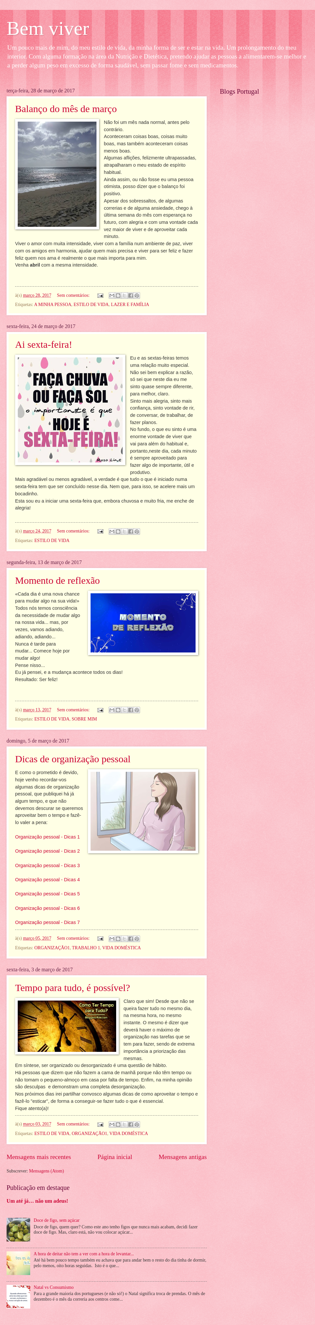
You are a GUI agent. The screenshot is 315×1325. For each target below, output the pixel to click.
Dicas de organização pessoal (73, 758)
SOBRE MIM (84, 719)
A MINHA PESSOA (52, 304)
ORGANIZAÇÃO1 (52, 947)
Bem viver (48, 28)
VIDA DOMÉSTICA (121, 947)
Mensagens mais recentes (39, 1156)
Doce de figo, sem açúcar (57, 1220)
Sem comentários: (74, 295)
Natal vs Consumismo (54, 1287)
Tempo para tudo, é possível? (72, 987)
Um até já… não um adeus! (37, 1201)
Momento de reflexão (57, 580)
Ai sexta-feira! (43, 344)
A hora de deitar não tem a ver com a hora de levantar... (84, 1253)
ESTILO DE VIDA (91, 304)
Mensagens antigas (183, 1156)
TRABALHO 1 (86, 947)
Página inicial (114, 1156)
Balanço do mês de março (66, 108)
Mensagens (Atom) (46, 1171)
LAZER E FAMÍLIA (130, 304)
